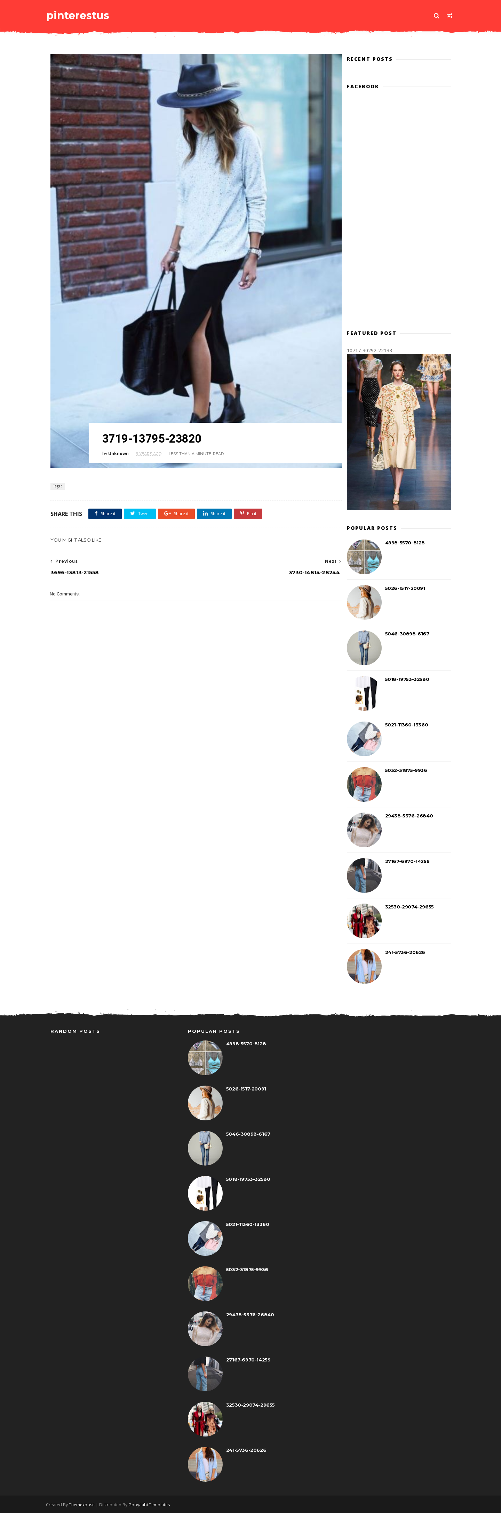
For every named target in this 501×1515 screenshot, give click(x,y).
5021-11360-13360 (406, 725)
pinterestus (81, 15)
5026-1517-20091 (404, 589)
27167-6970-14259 (406, 862)
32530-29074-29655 (408, 908)
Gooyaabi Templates (153, 1506)
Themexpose (86, 1506)
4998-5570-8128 (404, 543)
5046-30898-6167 (406, 634)
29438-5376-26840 (408, 817)
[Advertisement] (189, 715)
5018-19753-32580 (406, 680)
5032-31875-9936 (405, 771)
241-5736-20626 (404, 953)
